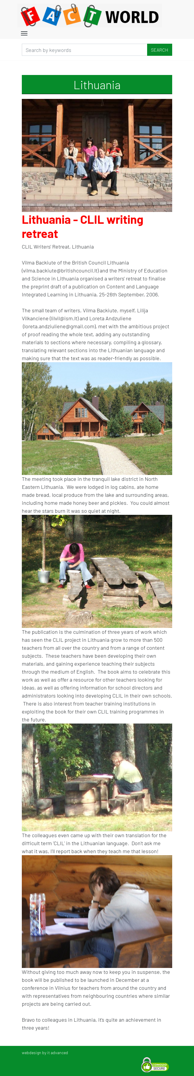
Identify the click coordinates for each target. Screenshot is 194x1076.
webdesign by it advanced (45, 1052)
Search (159, 50)
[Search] (84, 50)
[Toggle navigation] (24, 33)
